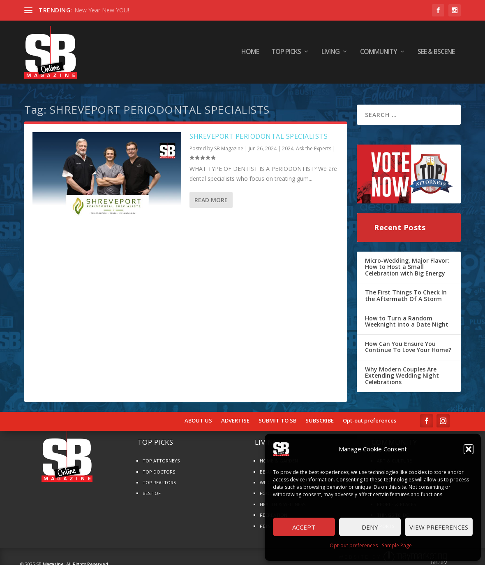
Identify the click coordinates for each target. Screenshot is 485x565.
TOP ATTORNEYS (161, 458)
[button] (468, 449)
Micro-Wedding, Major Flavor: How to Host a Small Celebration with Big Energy (407, 263)
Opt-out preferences (354, 545)
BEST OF (152, 490)
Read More (211, 197)
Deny (370, 527)
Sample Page (397, 545)
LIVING (330, 53)
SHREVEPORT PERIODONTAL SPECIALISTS (258, 133)
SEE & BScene (436, 53)
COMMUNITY (378, 53)
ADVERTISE (235, 417)
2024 (287, 145)
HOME (250, 53)
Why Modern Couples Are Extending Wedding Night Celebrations (402, 372)
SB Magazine (228, 145)
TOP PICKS (286, 53)
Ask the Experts (313, 145)
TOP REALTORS (159, 479)
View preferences (438, 527)
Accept (303, 527)
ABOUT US (198, 417)
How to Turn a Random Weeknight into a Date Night (406, 318)
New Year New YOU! (101, 10)
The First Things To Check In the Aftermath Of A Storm (406, 292)
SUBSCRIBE (319, 417)
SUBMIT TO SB (277, 417)
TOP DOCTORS (159, 468)
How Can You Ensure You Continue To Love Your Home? (408, 343)
